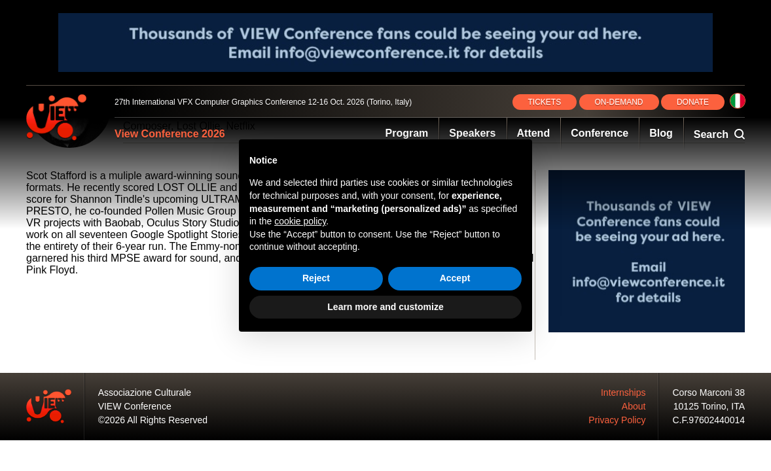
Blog (661, 133)
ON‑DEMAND (619, 102)
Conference (599, 133)
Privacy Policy (616, 420)
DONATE (693, 102)
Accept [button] (455, 278)
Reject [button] (316, 278)
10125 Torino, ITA (709, 406)
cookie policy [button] (300, 221)
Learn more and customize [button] (385, 307)
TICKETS (545, 102)
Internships (623, 392)
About (634, 406)
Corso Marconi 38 (709, 392)
